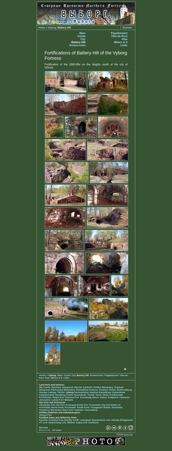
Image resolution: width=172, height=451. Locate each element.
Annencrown (77, 45)
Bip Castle (44, 387)
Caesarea (124, 397)
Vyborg (52, 27)
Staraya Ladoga (47, 392)
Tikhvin (61, 392)
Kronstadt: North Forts (51, 407)
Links (123, 45)
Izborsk (78, 387)
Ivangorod (67, 387)
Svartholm (116, 407)
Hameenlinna (81, 392)
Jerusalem (44, 400)
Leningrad (85, 420)
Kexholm (88, 387)
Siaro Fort (67, 410)
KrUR (76, 420)
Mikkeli (71, 422)
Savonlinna (80, 395)
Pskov (112, 390)
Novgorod (44, 390)
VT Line (43, 422)
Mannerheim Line (101, 420)
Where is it (120, 42)
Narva (95, 397)
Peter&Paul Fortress (87, 390)
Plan (124, 39)
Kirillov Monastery (103, 387)
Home (41, 27)
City (82, 39)
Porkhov (103, 390)
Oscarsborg (91, 410)
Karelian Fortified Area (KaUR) (55, 420)
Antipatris (113, 397)
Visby (105, 395)
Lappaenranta (46, 395)
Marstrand (56, 410)
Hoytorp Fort (72, 397)
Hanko (107, 407)
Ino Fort (60, 405)
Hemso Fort (45, 415)
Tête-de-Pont (119, 36)
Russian (127, 27)
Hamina (94, 392)
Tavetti (90, 395)
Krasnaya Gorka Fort (77, 405)
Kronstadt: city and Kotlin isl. (105, 405)
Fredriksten (45, 397)
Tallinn (103, 397)
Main (82, 33)
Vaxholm (79, 410)
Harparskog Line (57, 422)
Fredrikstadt (116, 395)
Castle (81, 36)
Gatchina (56, 387)
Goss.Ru (128, 434)
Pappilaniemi (119, 33)
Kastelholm (105, 392)
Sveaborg (44, 410)
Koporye (119, 387)
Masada (68, 400)
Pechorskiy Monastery (63, 390)
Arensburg (85, 397)
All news (56, 430)
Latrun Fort (57, 400)
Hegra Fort (58, 397)
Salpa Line (81, 422)
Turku (98, 395)
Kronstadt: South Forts (77, 407)
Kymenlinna (118, 392)
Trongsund (96, 407)
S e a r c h (44, 430)
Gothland (93, 422)
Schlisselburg (124, 390)
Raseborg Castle (64, 395)
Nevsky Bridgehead (122, 420)
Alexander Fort (47, 405)
